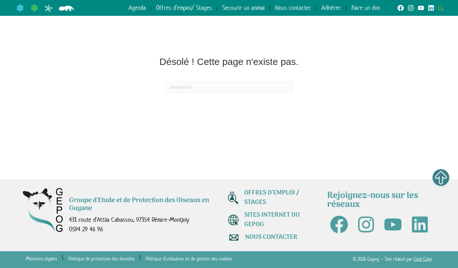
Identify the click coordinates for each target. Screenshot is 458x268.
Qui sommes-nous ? (69, 37)
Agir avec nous (245, 37)
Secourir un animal (243, 8)
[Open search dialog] (442, 7)
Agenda (137, 8)
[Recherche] (229, 87)
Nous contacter (293, 8)
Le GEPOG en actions (161, 37)
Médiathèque (319, 37)
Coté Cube (423, 259)
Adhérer (331, 8)
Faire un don (366, 8)
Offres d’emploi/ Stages (184, 8)
